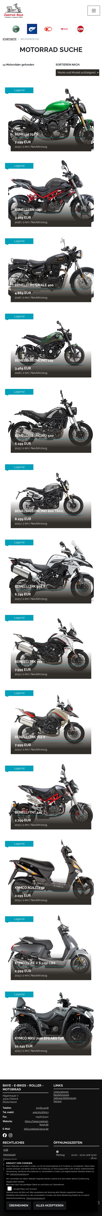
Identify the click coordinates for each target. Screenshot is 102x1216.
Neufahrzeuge (61, 1094)
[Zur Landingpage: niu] (64, 29)
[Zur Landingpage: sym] (80, 29)
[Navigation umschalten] (94, 10)
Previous (10, 30)
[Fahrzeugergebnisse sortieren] (77, 72)
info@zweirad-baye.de (36, 1128)
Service (58, 1101)
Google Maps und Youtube (25, 1189)
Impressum (9, 1154)
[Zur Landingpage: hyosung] (32, 29)
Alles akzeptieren (49, 1205)
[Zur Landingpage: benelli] (16, 29)
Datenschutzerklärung (19, 1174)
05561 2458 (42, 1107)
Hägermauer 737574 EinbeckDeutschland (10, 1098)
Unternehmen (61, 1091)
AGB (5, 1149)
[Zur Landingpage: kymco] (48, 29)
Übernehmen (18, 1205)
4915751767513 (40, 1112)
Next (92, 30)
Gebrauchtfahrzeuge (65, 1098)
